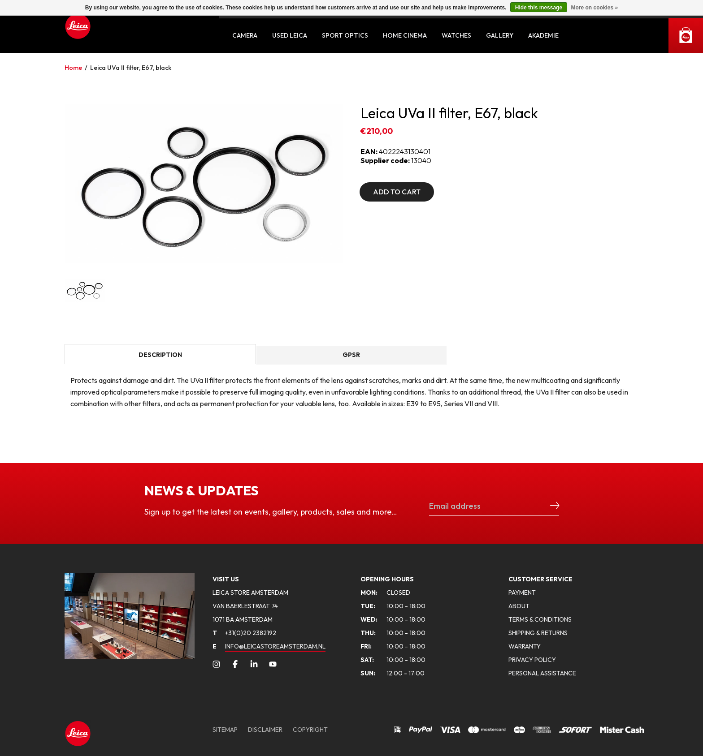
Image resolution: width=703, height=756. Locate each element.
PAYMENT (522, 592)
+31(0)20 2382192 (244, 633)
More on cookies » (594, 7)
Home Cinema (405, 35)
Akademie (543, 35)
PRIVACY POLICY (532, 660)
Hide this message (538, 7)
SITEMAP (225, 730)
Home (73, 68)
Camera (244, 35)
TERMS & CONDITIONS (540, 619)
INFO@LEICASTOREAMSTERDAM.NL (275, 646)
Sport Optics (345, 35)
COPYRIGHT (310, 730)
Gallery (499, 35)
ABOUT (518, 606)
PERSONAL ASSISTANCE (542, 673)
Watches (456, 35)
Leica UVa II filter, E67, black (130, 68)
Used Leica (289, 35)
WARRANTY (524, 646)
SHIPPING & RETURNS (538, 633)
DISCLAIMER (265, 730)
